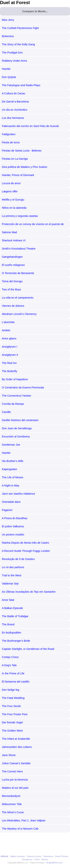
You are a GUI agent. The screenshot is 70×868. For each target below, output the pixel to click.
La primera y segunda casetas (20, 215)
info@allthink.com (54, 863)
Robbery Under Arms (14, 60)
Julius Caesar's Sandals (16, 763)
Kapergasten (9, 469)
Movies (44, 859)
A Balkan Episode (12, 608)
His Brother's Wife (12, 461)
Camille (6, 412)
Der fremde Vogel (12, 722)
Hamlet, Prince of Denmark (18, 175)
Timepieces (27, 859)
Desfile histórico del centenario (20, 420)
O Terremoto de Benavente (18, 273)
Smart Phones (61, 856)
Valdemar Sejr (10, 583)
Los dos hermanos (13, 117)
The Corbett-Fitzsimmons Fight (20, 28)
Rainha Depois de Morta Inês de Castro (25, 542)
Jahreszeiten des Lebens (17, 746)
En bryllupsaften (11, 632)
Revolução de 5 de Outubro (18, 559)
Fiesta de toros (11, 142)
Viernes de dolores (13, 305)
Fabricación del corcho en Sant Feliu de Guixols (30, 126)
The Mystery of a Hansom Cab (20, 828)
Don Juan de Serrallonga (17, 428)
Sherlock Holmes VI (13, 240)
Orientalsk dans (11, 501)
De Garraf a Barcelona (15, 101)
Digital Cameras (17, 856)
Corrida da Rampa (13, 403)
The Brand (8, 624)
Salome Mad (9, 232)
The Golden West (12, 730)
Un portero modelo (13, 534)
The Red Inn (9, 362)
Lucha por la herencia (15, 779)
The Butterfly (9, 371)
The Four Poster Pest (14, 714)
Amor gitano (9, 338)
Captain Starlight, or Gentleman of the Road (28, 648)
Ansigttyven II (10, 354)
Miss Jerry (8, 19)
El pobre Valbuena (13, 526)
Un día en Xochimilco (14, 109)
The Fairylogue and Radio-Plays (21, 85)
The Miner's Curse (13, 812)
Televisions (48, 856)
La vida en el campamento (17, 297)
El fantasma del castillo (15, 681)
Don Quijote (9, 77)
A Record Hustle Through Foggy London (26, 550)
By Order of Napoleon (15, 379)
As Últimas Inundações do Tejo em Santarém (29, 591)
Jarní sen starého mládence (18, 493)
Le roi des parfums (13, 567)
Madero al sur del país (15, 787)
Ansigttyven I (9, 346)
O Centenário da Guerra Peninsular (23, 387)
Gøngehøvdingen (12, 256)
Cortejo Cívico (10, 657)
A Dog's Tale (9, 665)
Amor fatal (8, 599)
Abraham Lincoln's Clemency (19, 313)
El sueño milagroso (13, 264)
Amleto (6, 330)
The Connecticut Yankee (16, 395)
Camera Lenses (34, 856)
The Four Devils (11, 706)
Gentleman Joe (11, 444)
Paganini (7, 510)
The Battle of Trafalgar (15, 616)
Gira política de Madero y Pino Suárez (24, 166)
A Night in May (10, 485)
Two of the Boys (11, 289)
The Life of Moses (12, 477)
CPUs (37, 859)
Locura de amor (11, 183)
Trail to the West (11, 575)
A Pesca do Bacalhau (14, 518)
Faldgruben (8, 134)
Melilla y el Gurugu (13, 199)
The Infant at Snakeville (16, 738)
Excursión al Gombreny (16, 436)
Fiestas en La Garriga (15, 158)
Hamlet (6, 68)
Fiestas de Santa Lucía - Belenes (21, 150)
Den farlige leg (10, 689)
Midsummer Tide (12, 804)
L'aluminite (8, 322)
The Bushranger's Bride (16, 640)
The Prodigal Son (12, 52)
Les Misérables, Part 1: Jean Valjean (23, 820)
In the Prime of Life (13, 673)
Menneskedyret (11, 795)
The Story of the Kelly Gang (18, 44)
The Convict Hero (12, 771)
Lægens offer (10, 191)
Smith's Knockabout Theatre (18, 248)
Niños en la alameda (14, 207)
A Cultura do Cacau (13, 93)
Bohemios (8, 36)
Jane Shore (9, 755)
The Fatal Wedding (13, 697)
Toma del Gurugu (12, 281)
